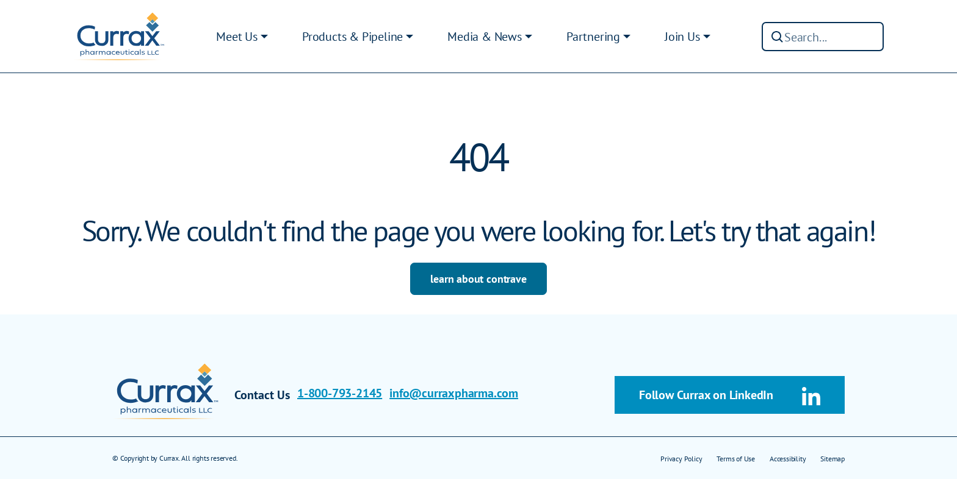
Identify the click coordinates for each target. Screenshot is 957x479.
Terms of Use (736, 458)
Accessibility (788, 458)
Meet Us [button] (237, 36)
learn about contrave (478, 279)
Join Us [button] (682, 36)
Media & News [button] (484, 36)
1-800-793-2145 (339, 393)
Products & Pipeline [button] (352, 36)
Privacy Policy (681, 458)
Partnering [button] (593, 36)
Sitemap (832, 458)
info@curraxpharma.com (453, 393)
